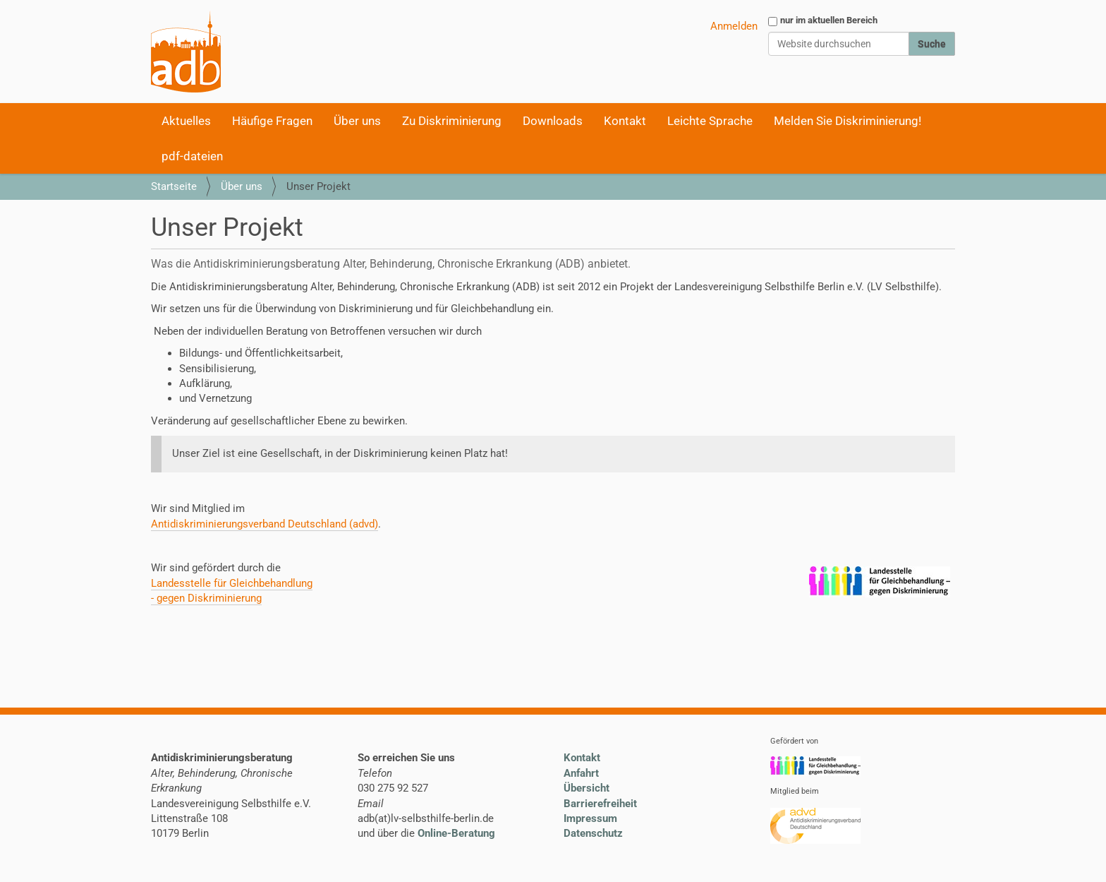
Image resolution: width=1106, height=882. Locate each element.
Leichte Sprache (710, 121)
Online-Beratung (456, 833)
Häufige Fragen (272, 121)
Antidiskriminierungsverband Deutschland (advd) (264, 524)
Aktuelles (186, 121)
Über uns (357, 121)
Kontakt (625, 121)
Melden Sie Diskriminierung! (847, 121)
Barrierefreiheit (600, 803)
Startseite (174, 186)
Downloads (553, 121)
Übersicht (586, 788)
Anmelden (734, 26)
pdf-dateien (192, 156)
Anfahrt (581, 773)
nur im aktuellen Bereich (828, 20)
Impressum (590, 818)
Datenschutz (593, 833)
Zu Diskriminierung (452, 121)
